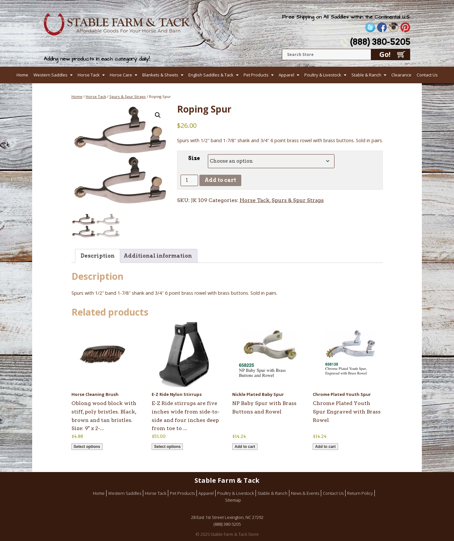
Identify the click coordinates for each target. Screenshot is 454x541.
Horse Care (121, 75)
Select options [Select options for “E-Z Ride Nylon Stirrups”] (167, 446)
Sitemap (233, 500)
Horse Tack (89, 75)
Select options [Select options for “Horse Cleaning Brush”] (87, 446)
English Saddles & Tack (210, 75)
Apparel (286, 75)
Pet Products (256, 75)
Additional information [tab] (158, 256)
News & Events (305, 493)
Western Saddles (50, 75)
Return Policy (360, 493)
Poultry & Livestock (322, 75)
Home (22, 75)
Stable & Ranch (366, 75)
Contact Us (427, 75)
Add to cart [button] (244, 446)
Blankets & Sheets (160, 75)
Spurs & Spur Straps (127, 96)
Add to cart (220, 180)
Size (194, 158)
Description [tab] (98, 256)
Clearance (401, 75)
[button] (158, 115)
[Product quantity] (189, 180)
